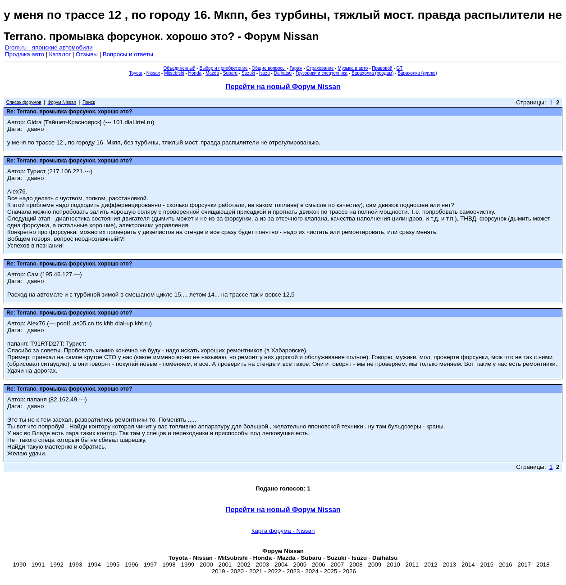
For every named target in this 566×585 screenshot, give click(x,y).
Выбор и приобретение (223, 68)
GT (400, 68)
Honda (194, 73)
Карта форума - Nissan (283, 530)
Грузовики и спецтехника (321, 73)
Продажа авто (24, 54)
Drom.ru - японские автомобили (49, 47)
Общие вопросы (269, 68)
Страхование (320, 68)
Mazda (212, 73)
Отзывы (87, 54)
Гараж (296, 68)
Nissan (153, 73)
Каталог (60, 54)
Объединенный (180, 68)
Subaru (230, 73)
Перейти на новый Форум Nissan (282, 86)
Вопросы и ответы (128, 54)
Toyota (135, 73)
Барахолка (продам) (372, 73)
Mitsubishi (174, 73)
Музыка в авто (353, 68)
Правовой (382, 68)
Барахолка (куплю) (417, 73)
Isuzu (264, 73)
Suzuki (248, 73)
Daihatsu (283, 73)
